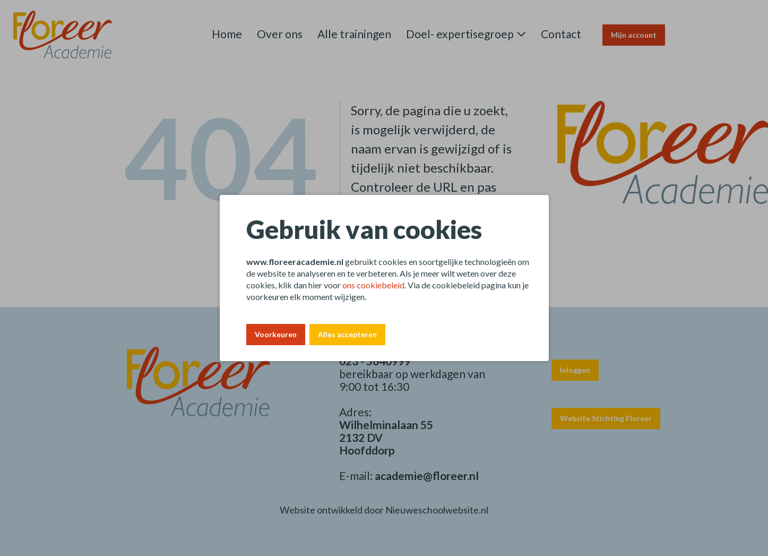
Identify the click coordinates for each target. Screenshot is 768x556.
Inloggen (575, 369)
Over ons (280, 33)
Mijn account (634, 34)
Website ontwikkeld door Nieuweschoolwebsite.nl (384, 510)
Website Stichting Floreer (606, 418)
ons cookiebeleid (373, 285)
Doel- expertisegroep (460, 33)
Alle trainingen (354, 33)
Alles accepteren (347, 334)
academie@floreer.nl (427, 475)
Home (227, 33)
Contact (561, 33)
